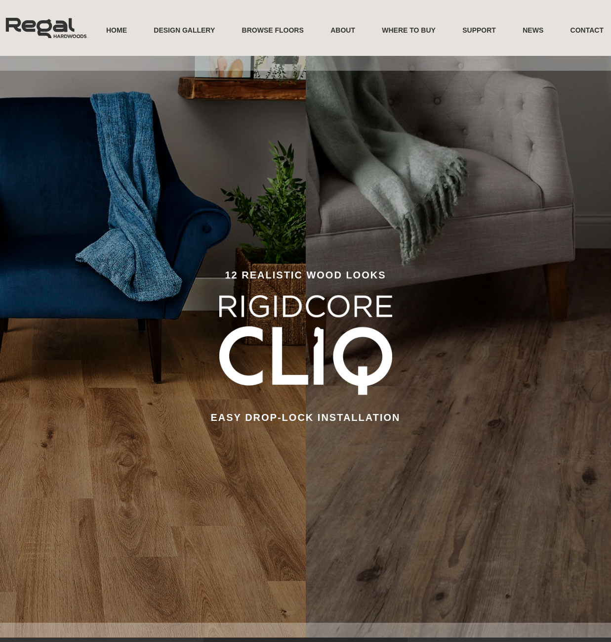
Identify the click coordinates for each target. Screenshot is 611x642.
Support (479, 30)
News (533, 30)
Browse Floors (273, 30)
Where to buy (409, 30)
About (342, 30)
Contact (587, 30)
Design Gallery (184, 30)
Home (116, 30)
